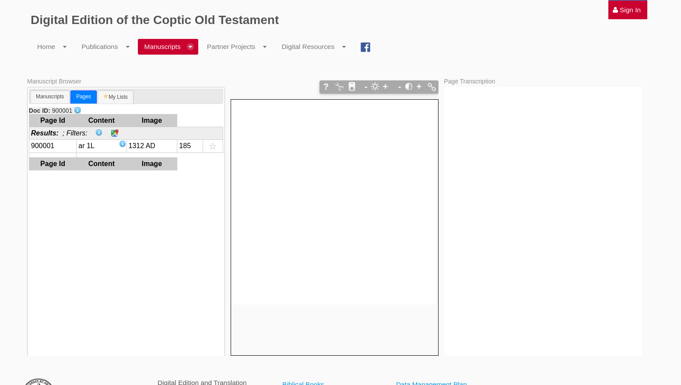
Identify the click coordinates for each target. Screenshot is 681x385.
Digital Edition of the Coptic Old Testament (155, 20)
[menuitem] (626, 9)
